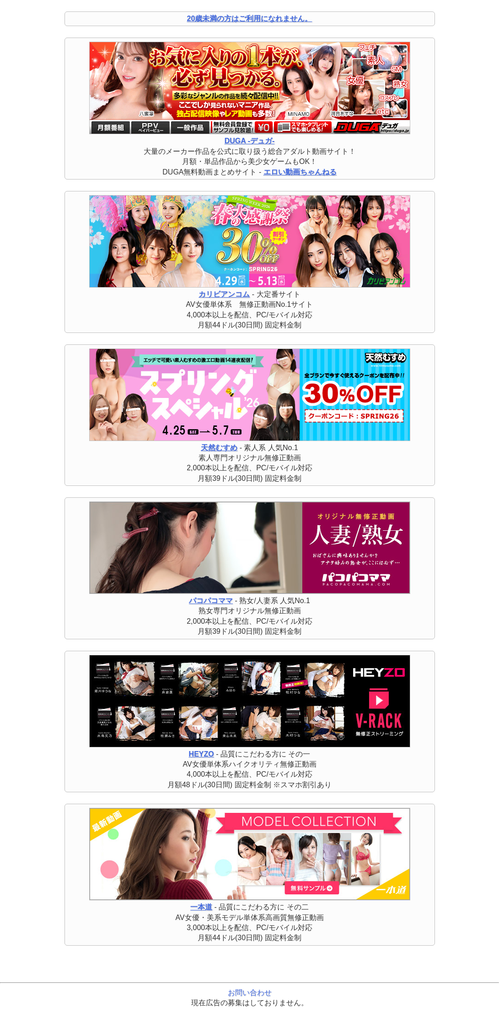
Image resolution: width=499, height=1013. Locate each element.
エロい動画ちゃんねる (300, 172)
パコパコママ (211, 601)
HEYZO (201, 754)
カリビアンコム (224, 294)
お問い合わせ (250, 993)
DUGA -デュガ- (250, 141)
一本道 (201, 907)
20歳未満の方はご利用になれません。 (249, 18)
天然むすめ (219, 448)
